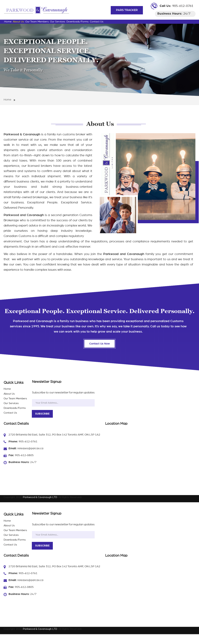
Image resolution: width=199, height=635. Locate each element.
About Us (18, 21)
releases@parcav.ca (30, 449)
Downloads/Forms (77, 21)
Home (7, 21)
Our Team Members (37, 21)
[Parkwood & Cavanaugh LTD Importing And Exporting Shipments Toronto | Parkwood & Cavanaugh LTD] (36, 10)
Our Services (57, 21)
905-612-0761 (182, 6)
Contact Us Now (100, 344)
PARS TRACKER (127, 10)
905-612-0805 (24, 456)
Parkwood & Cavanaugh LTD (40, 498)
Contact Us (96, 21)
